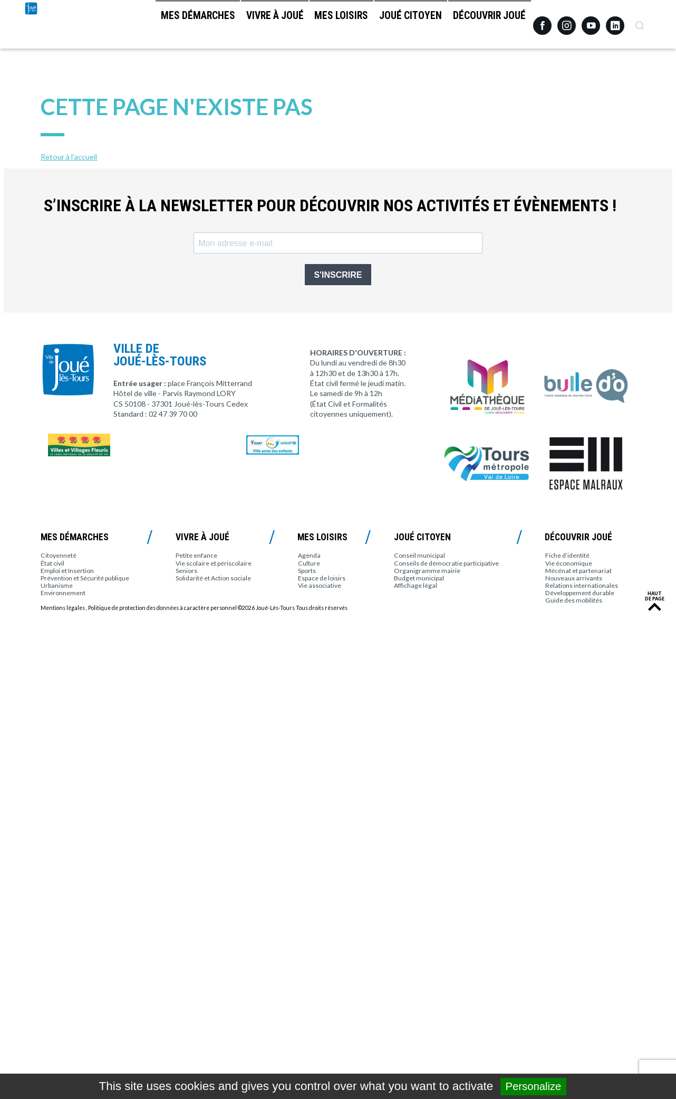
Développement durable (579, 593)
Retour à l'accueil (69, 156)
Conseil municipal (419, 555)
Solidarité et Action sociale (213, 578)
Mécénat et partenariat (578, 571)
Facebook (542, 21)
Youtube (591, 21)
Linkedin (615, 20)
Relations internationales (581, 585)
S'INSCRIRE (338, 274)
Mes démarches (151, 27)
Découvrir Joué (484, 27)
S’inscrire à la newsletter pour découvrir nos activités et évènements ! (330, 205)
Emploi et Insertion (67, 571)
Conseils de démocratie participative (446, 563)
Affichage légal (415, 585)
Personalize (534, 1086)
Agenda (309, 555)
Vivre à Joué (238, 27)
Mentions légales (63, 608)
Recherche (639, 21)
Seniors (186, 571)
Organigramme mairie (427, 571)
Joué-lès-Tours (59, 47)
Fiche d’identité (567, 555)
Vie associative (319, 585)
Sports (307, 571)
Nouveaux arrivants (573, 578)
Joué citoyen (395, 27)
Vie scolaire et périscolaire (214, 563)
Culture (309, 563)
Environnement (63, 593)
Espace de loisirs (321, 578)
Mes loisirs (315, 27)
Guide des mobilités (573, 600)
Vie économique (568, 563)
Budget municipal (419, 578)
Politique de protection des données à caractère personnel (162, 608)
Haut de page (654, 596)
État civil (52, 563)
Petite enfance (196, 555)
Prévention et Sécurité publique (85, 578)
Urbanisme (57, 585)
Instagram (566, 20)
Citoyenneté (58, 555)
